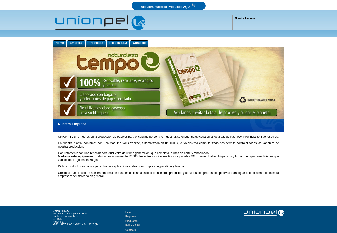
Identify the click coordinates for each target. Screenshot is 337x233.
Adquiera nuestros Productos (168, 6)
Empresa (76, 43)
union (61, 182)
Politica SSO (118, 43)
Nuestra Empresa (245, 18)
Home (60, 43)
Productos (96, 43)
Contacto (139, 43)
